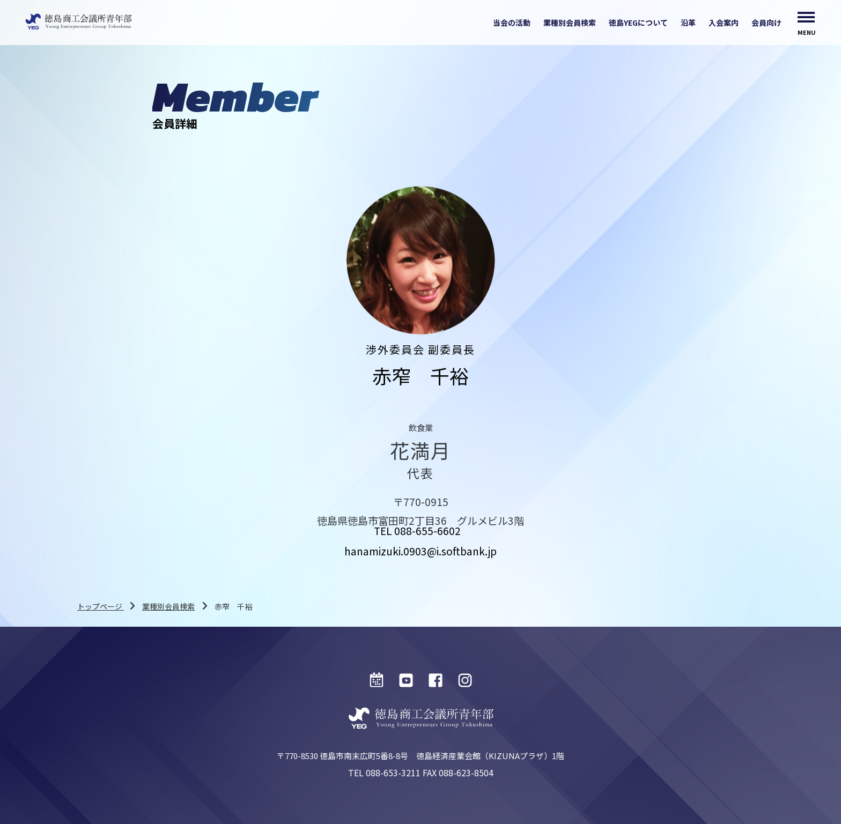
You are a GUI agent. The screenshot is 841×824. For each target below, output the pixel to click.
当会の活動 (511, 22)
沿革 (688, 22)
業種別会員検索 (569, 22)
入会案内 (724, 22)
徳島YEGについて (638, 22)
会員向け (766, 22)
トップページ (100, 606)
